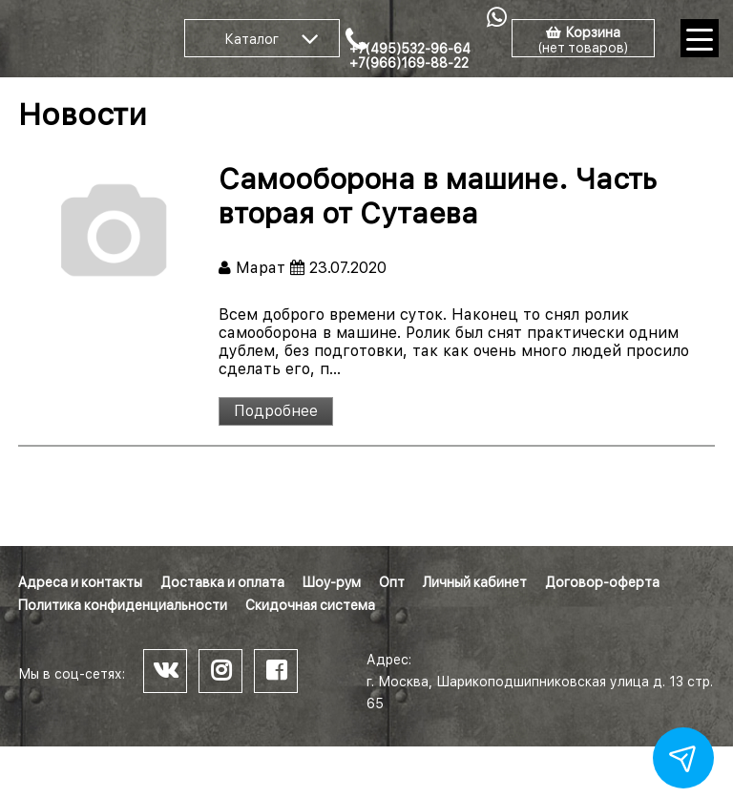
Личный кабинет (475, 582)
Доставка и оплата (222, 582)
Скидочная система (310, 605)
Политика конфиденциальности (122, 605)
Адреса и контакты (80, 582)
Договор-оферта (602, 582)
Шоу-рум (332, 582)
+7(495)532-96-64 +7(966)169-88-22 (410, 56)
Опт (392, 582)
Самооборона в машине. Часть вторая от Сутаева (438, 195)
